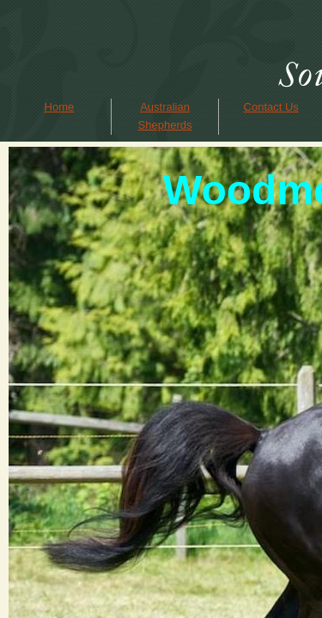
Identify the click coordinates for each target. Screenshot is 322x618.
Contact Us (271, 106)
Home (60, 106)
